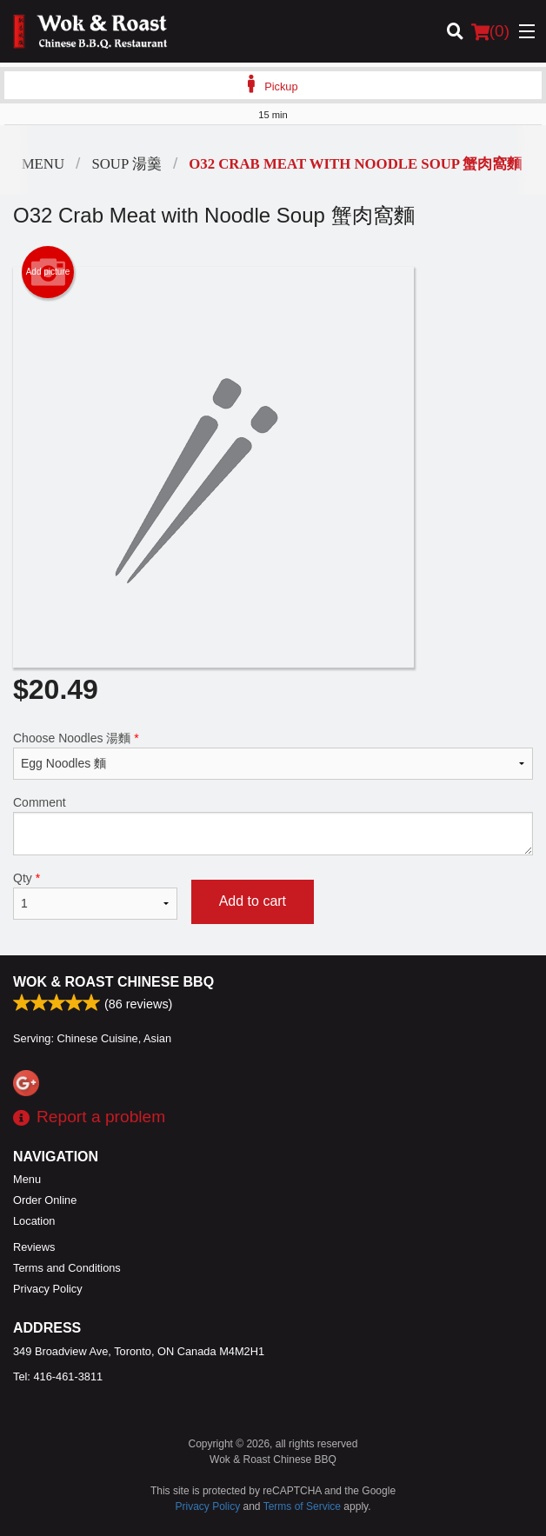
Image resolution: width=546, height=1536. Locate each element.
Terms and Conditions (67, 1267)
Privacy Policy (48, 1288)
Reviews (34, 1246)
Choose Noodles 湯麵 (273, 755)
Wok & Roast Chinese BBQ (113, 981)
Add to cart (252, 901)
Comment (273, 825)
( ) (490, 31)
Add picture (48, 272)
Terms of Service (302, 1506)
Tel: (58, 1376)
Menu (27, 1179)
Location (34, 1220)
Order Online (45, 1200)
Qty (95, 895)
